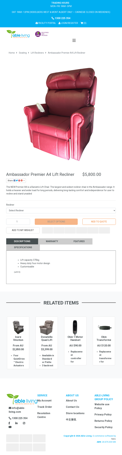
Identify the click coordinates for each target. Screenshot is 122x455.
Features (79, 241)
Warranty (52, 241)
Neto (113, 439)
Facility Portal (46, 23)
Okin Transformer (104, 340)
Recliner (10, 204)
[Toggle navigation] (74, 40)
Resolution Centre (43, 415)
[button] (68, 23)
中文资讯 (71, 419)
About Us (71, 400)
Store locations (75, 413)
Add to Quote (99, 221)
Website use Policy (102, 406)
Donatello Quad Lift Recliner (47, 340)
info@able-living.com (17, 410)
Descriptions (22, 241)
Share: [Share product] (15, 180)
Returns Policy (103, 420)
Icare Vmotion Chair (18, 340)
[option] (18, 347)
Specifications (23, 247)
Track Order (44, 406)
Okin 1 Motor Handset (75, 338)
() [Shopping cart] (84, 22)
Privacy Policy (103, 414)
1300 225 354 (61, 18)
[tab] (22, 241)
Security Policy (103, 427)
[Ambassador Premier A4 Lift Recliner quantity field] (18, 222)
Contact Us (72, 406)
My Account (44, 400)
